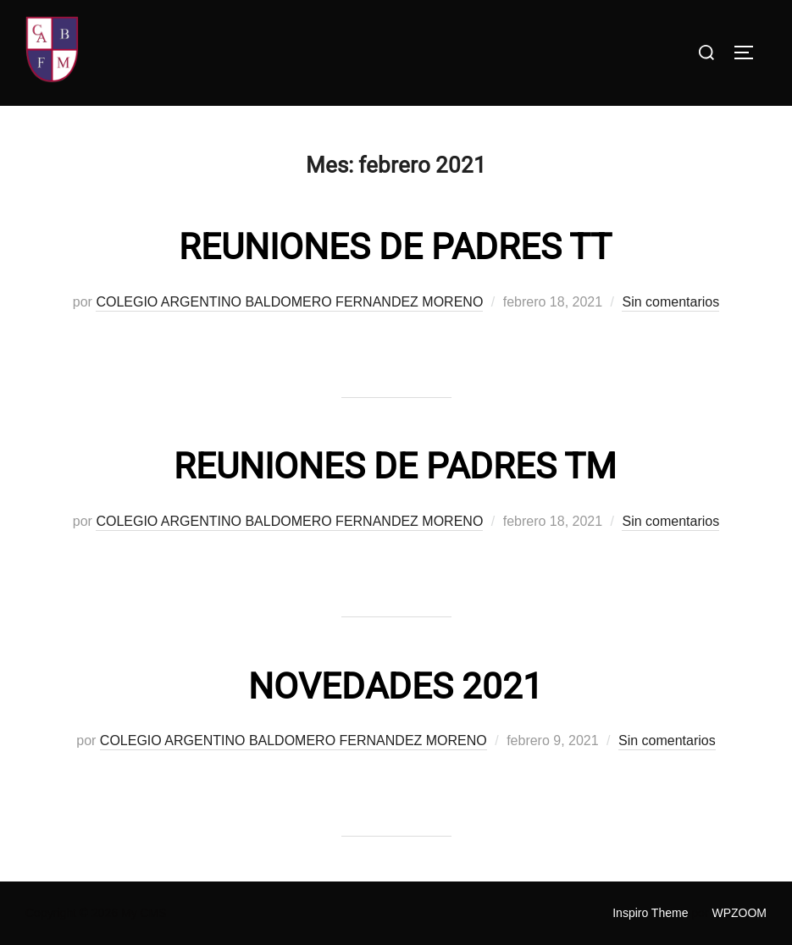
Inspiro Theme (650, 913)
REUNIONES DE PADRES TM (395, 466)
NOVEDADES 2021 (395, 686)
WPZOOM (739, 913)
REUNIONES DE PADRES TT (395, 247)
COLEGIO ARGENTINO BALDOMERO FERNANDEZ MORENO (289, 302)
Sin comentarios (670, 302)
